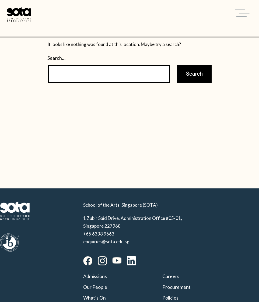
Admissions (95, 276)
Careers (170, 276)
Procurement (176, 287)
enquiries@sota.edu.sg (106, 241)
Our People (95, 287)
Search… (56, 58)
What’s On (94, 298)
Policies (170, 298)
